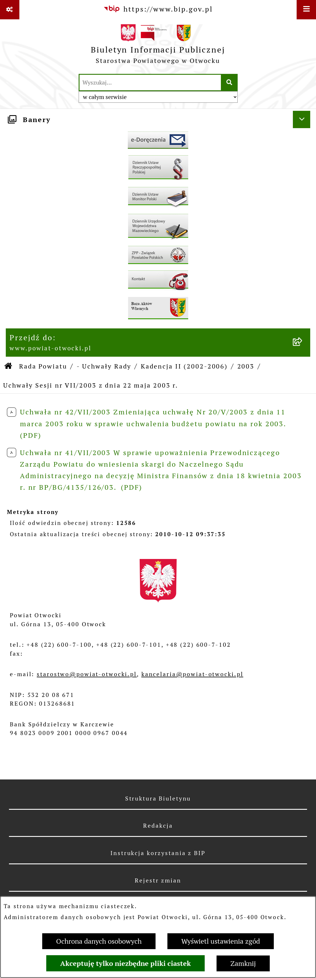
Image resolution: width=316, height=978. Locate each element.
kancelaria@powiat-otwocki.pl (192, 674)
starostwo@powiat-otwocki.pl (87, 674)
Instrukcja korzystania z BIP (158, 853)
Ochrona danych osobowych (99, 941)
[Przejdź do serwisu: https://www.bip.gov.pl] (157, 9)
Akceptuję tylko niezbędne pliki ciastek (125, 963)
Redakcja (158, 825)
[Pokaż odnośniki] (9, 9)
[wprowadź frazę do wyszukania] (150, 82)
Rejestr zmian (158, 880)
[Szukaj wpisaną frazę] (230, 82)
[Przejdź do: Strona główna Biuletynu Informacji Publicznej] (8, 366)
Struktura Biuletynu (158, 798)
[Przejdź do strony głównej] (158, 46)
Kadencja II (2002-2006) (184, 366)
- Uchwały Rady (104, 366)
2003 (246, 366)
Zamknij (243, 963)
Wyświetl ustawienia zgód (220, 941)
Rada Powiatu (43, 366)
